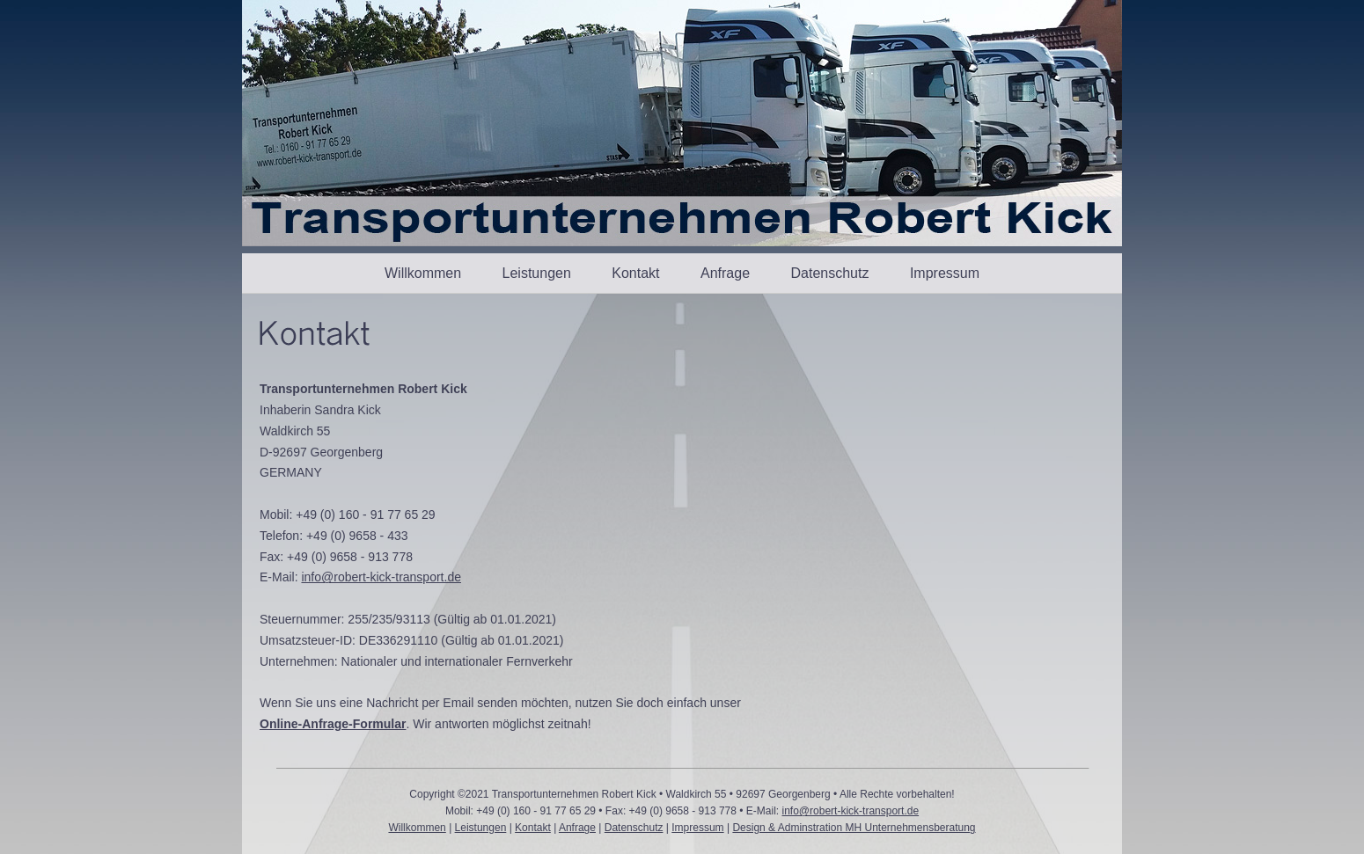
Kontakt (635, 273)
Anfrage (725, 273)
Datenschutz (830, 273)
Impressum (944, 273)
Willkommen (423, 273)
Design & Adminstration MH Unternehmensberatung (853, 827)
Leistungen (536, 273)
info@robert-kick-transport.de (381, 577)
